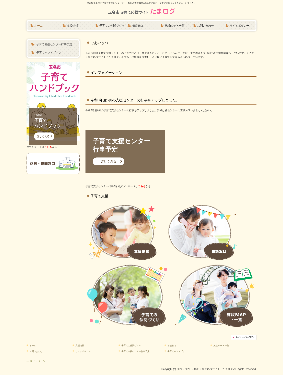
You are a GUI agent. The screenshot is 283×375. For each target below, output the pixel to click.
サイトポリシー (239, 25)
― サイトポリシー (37, 361)
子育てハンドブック (48, 52)
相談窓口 (137, 25)
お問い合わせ (205, 25)
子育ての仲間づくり (111, 25)
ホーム (38, 25)
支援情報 (72, 25)
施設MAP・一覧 (174, 25)
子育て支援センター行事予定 (54, 44)
